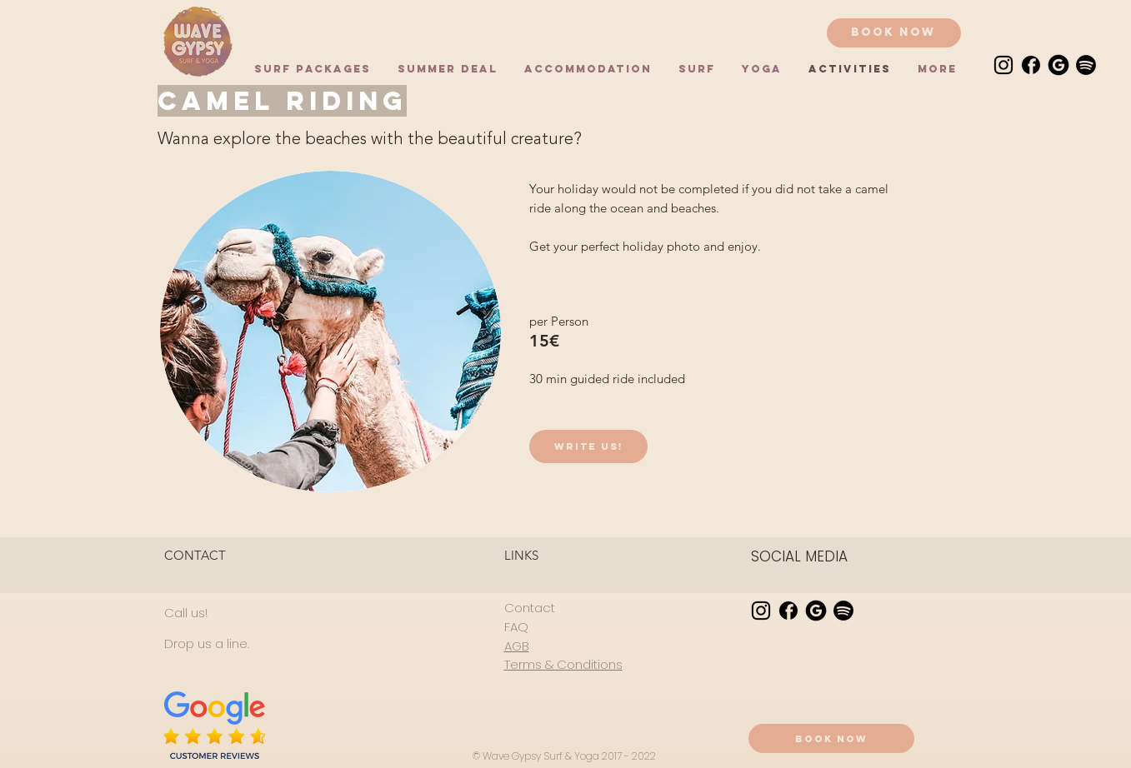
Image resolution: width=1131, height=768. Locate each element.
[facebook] (1030, 64)
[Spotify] (1085, 64)
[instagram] (1003, 64)
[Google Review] (1058, 64)
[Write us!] (588, 446)
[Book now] (894, 32)
